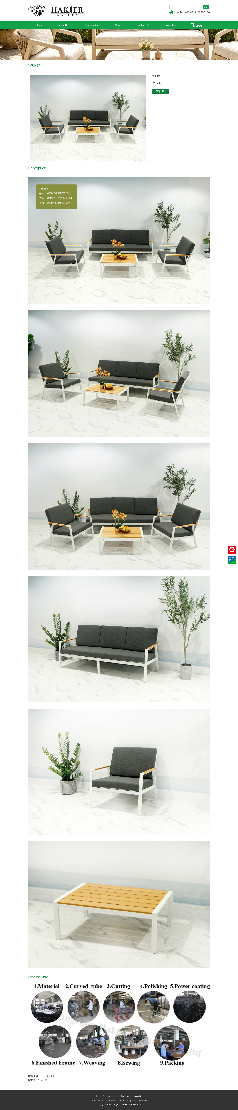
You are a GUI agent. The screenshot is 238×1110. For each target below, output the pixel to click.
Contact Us (143, 25)
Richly (125, 1101)
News (118, 25)
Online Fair (170, 25)
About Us (63, 25)
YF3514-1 (48, 1076)
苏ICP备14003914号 (138, 1101)
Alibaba (101, 1101)
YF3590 (42, 1080)
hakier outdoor (91, 25)
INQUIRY (160, 91)
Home (39, 25)
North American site (114, 1101)
